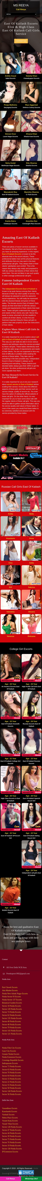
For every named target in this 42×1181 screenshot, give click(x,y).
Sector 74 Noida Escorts (11, 1012)
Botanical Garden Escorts (12, 1003)
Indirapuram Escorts (10, 1063)
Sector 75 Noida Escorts (11, 1139)
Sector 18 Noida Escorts (11, 1006)
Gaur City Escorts (9, 1051)
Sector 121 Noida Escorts (12, 1034)
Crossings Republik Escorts (13, 1060)
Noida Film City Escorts (11, 1048)
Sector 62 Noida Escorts (11, 1015)
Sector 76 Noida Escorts (11, 1142)
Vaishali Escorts (8, 1115)
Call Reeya (21, 9)
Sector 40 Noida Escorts (11, 1024)
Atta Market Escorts (10, 990)
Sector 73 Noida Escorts (11, 1066)
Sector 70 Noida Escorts (11, 1072)
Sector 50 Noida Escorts (11, 1088)
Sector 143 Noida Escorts (12, 1031)
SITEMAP (13, 1173)
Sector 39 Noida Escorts (11, 1136)
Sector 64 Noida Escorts (11, 1076)
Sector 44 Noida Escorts (11, 1133)
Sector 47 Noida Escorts (11, 1130)
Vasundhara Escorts (9, 1108)
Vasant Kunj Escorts (10, 1121)
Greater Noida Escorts (10, 1054)
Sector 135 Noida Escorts (12, 1018)
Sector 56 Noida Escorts (11, 1094)
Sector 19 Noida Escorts (11, 1145)
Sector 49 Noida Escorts (11, 1021)
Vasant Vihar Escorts (10, 1124)
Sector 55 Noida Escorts (11, 1085)
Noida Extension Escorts (11, 1057)
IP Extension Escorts (10, 1152)
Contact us (21, 41)
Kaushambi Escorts (9, 1111)
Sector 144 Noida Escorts (12, 1091)
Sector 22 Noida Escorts (11, 1082)
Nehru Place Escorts (10, 1118)
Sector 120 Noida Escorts (12, 1009)
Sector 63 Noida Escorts (11, 1069)
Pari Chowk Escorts (10, 987)
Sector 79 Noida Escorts (11, 1027)
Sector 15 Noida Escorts (11, 1079)
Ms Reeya (21, 5)
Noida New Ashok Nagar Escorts (15, 993)
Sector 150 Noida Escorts (12, 1149)
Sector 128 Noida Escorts (12, 1127)
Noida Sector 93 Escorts (11, 997)
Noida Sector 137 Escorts (12, 1000)
